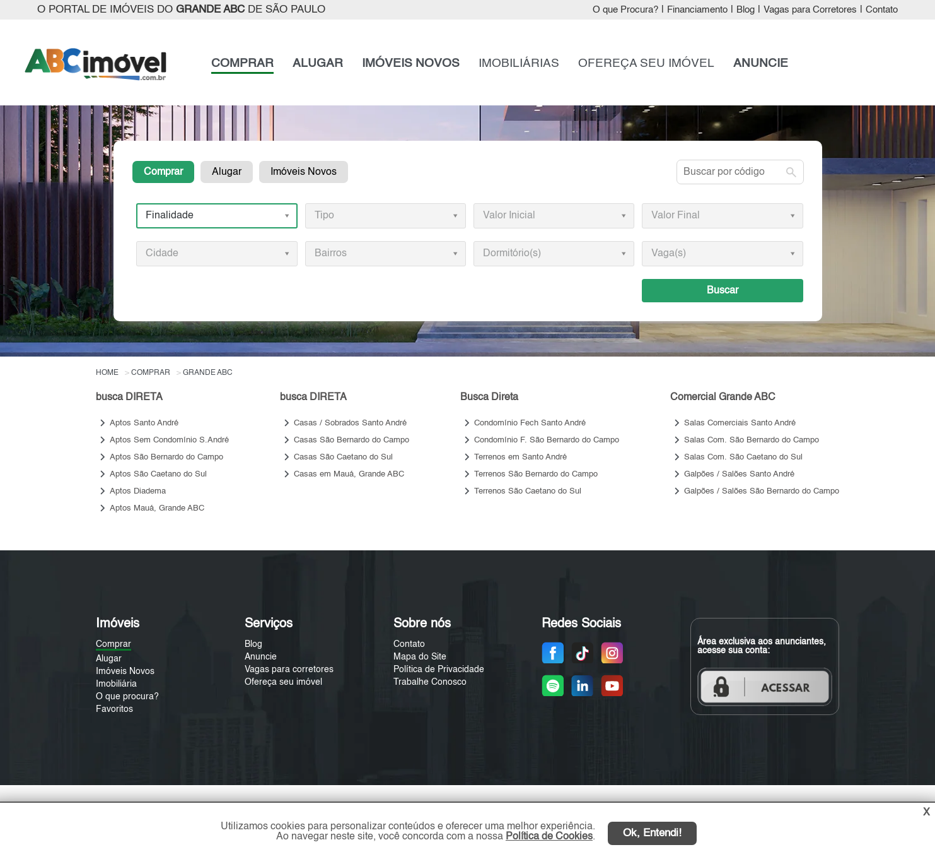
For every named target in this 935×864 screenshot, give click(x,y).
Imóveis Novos (303, 172)
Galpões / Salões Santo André (739, 474)
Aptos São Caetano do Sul (158, 474)
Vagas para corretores (289, 669)
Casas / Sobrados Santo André (350, 423)
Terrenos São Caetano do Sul (527, 491)
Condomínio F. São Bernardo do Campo (546, 440)
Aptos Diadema (138, 491)
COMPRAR (242, 63)
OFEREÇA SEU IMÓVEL (646, 63)
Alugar (226, 172)
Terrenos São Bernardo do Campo (536, 474)
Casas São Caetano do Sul (343, 457)
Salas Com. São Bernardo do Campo (751, 440)
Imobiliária (116, 684)
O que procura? (127, 696)
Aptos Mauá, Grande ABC (157, 508)
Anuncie (261, 657)
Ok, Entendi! (652, 833)
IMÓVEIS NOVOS (411, 63)
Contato (882, 10)
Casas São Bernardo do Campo (351, 440)
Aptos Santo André (144, 423)
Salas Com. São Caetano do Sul (743, 457)
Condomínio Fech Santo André (530, 423)
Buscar (722, 290)
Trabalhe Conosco (430, 682)
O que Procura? (625, 10)
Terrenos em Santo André (520, 457)
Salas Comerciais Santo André (740, 423)
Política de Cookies (549, 837)
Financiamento (697, 10)
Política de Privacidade (438, 669)
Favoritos (114, 709)
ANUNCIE (760, 63)
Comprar (163, 172)
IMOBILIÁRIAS (519, 63)
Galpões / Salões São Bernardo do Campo (761, 491)
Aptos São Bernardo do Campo (166, 457)
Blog (745, 10)
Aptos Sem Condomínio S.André (169, 440)
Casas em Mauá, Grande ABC (349, 474)
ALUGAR (318, 63)
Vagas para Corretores (810, 10)
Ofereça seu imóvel (283, 682)
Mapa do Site (419, 657)
